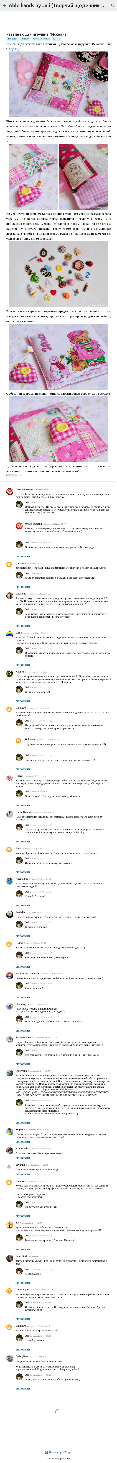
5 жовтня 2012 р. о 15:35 (41, 573)
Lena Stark (22, 1256)
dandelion (21, 912)
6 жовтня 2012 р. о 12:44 (41, 755)
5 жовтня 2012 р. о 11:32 (35, 633)
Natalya (20, 671)
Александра (22, 1289)
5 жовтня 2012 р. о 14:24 (34, 848)
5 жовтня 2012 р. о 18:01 (39, 1004)
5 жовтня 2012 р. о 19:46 (41, 1017)
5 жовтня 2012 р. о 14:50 (41, 648)
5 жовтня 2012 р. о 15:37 (41, 609)
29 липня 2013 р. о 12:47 (39, 1356)
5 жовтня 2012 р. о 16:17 (38, 912)
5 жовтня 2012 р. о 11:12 (38, 563)
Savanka (20, 1164)
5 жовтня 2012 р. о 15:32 (41, 858)
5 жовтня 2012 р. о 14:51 (41, 687)
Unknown (21, 708)
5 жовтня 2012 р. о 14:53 (41, 791)
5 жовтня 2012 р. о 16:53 (35, 943)
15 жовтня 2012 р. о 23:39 (41, 1290)
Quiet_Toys (22, 1356)
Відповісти (23, 556)
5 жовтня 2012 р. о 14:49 (40, 879)
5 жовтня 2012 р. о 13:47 (44, 812)
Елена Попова (24, 812)
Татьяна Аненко (25, 1037)
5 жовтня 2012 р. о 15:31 (41, 825)
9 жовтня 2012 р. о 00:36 (41, 1236)
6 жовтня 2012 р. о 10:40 (40, 1148)
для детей (12, 39)
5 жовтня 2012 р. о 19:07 (39, 1071)
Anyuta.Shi (22, 879)
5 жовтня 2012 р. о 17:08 (52, 973)
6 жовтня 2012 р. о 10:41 (37, 1165)
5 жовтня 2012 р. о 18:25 (46, 1037)
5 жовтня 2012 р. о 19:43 (41, 542)
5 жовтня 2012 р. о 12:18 (38, 708)
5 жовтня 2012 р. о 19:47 (41, 1050)
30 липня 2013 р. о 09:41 (40, 1302)
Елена (19, 632)
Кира (19, 848)
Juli (27, 502)
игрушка (25, 39)
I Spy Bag (13, 49)
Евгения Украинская (27, 973)
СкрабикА (22, 593)
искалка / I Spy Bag (41, 39)
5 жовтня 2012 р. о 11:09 (45, 489)
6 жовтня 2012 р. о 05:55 (38, 1129)
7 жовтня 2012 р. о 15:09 (38, 1181)
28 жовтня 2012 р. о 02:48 (38, 1326)
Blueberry (21, 1004)
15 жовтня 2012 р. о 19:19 (41, 1269)
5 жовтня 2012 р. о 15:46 (55, 524)
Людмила (21, 563)
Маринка (21, 1129)
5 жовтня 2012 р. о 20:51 (41, 1100)
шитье (56, 39)
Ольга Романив (24, 489)
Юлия (19, 943)
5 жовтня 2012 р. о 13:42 (35, 776)
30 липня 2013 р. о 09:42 (40, 1375)
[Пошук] (112, 5)
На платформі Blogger (58, 1452)
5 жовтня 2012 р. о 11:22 (40, 594)
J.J (17, 1222)
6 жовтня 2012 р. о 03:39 (48, 739)
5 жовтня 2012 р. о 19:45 (41, 953)
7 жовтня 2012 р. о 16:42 (41, 1202)
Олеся (19, 776)
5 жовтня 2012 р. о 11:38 (36, 672)
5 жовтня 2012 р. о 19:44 (41, 922)
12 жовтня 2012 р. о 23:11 (40, 1256)
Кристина (21, 1070)
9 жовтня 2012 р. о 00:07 (31, 1223)
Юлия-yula (22, 1148)
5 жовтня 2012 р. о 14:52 (41, 721)
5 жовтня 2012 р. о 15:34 (41, 502)
